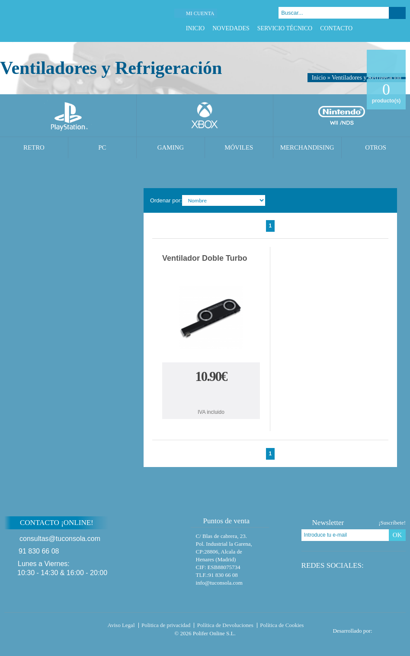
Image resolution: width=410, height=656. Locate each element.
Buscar (397, 13)
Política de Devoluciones (225, 625)
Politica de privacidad (165, 625)
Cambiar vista (385, 200)
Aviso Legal (121, 625)
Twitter (379, 28)
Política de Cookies (282, 625)
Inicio (195, 28)
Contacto (336, 28)
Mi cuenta (200, 13)
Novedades (231, 28)
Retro (34, 147)
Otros (375, 147)
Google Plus (390, 28)
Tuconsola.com (40, 627)
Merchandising (307, 147)
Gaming (170, 147)
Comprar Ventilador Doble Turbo (211, 395)
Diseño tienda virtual (391, 628)
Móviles (238, 147)
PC (102, 147)
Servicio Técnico (284, 28)
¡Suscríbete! (392, 522)
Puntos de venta (222, 521)
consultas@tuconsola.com (59, 538)
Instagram (401, 28)
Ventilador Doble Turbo (204, 258)
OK (397, 534)
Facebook (368, 28)
